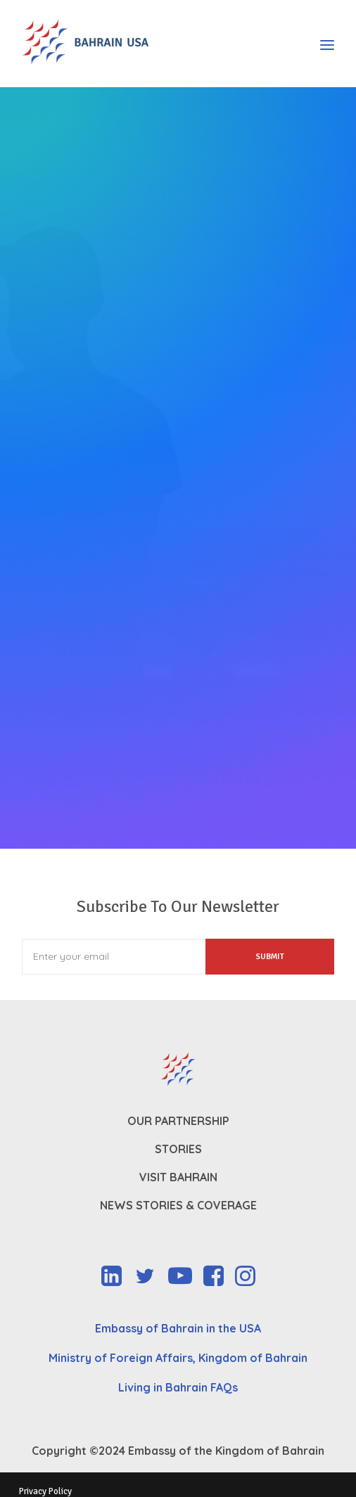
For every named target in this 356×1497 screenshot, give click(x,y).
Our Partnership (178, 1121)
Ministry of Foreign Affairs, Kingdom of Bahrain (178, 1358)
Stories (178, 1149)
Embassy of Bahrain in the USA (178, 1328)
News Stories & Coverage (178, 1205)
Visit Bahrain (178, 1177)
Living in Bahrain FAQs (178, 1387)
